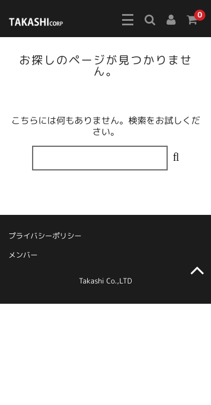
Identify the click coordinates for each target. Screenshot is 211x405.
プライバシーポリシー (45, 236)
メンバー (23, 255)
